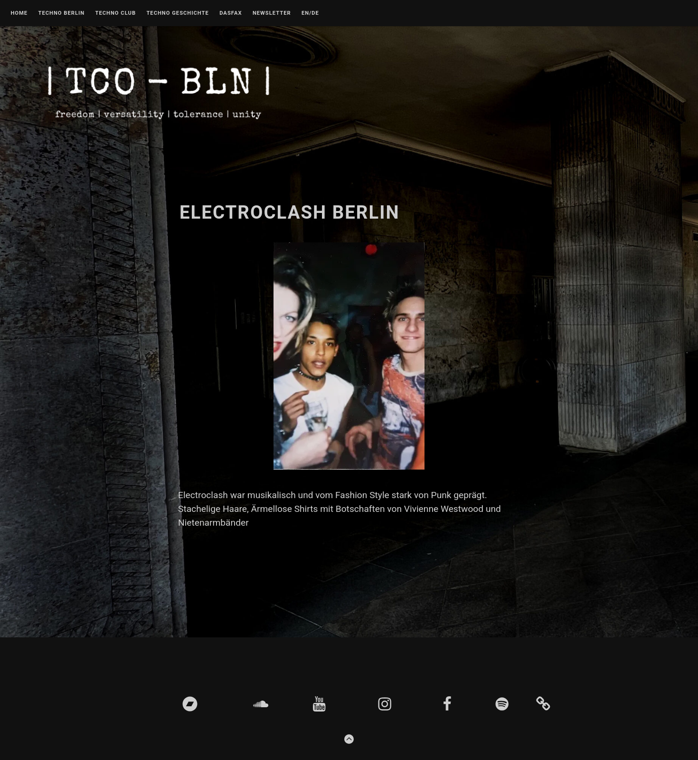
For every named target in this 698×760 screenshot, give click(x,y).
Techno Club (115, 13)
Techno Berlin (61, 13)
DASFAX (230, 13)
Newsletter (272, 13)
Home (19, 13)
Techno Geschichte (177, 13)
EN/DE (310, 13)
